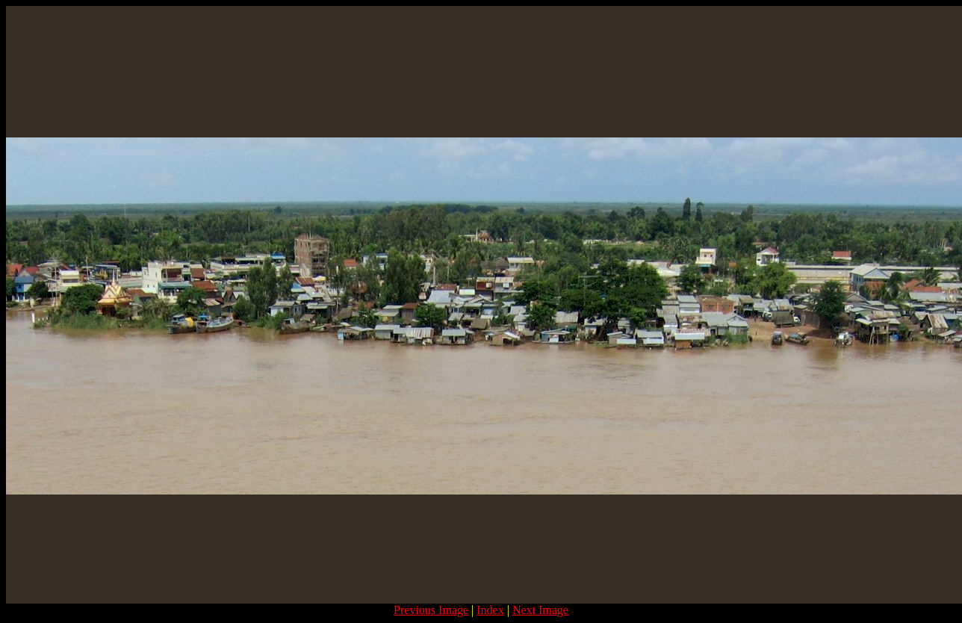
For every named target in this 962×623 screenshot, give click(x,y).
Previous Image (431, 610)
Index (490, 610)
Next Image (540, 610)
